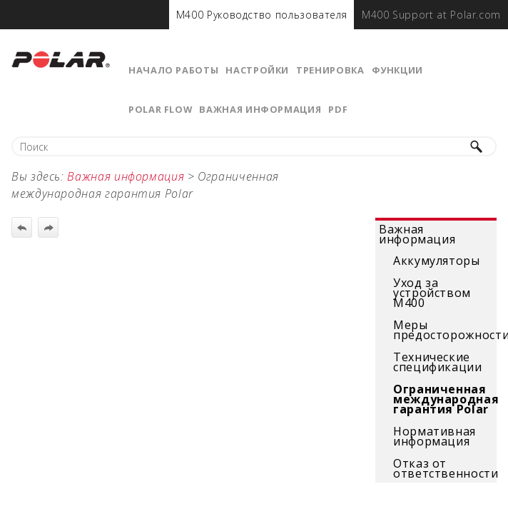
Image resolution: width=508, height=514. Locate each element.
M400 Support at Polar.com (431, 14)
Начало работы (173, 70)
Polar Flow (160, 109)
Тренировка (330, 70)
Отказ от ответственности (443, 468)
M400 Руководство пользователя (261, 14)
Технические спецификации (437, 362)
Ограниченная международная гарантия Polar (443, 399)
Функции (397, 70)
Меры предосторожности (443, 330)
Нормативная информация (434, 436)
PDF (337, 109)
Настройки (257, 70)
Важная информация (260, 109)
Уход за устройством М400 (432, 293)
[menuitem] (262, 14)
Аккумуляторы (436, 260)
